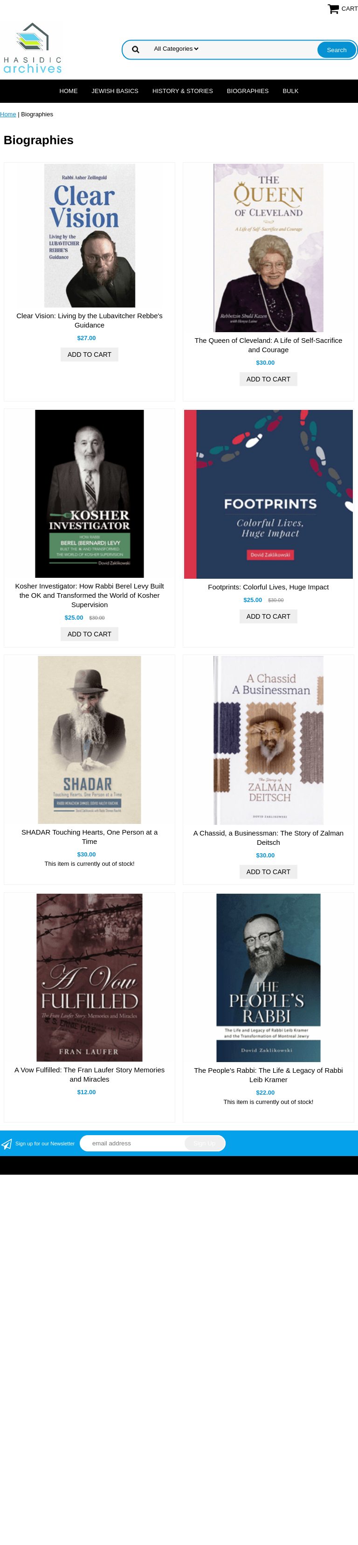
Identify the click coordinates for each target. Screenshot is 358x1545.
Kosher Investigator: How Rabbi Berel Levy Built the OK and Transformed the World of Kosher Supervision (89, 595)
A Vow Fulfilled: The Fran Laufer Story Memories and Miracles (89, 1074)
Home (69, 90)
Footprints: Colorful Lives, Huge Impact (268, 587)
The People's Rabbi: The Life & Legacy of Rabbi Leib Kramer (268, 1075)
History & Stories (182, 90)
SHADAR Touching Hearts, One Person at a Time (89, 836)
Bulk (290, 90)
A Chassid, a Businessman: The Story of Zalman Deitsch (268, 837)
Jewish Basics (115, 90)
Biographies (248, 90)
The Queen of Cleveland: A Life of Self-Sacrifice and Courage (268, 345)
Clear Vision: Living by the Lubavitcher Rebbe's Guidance (89, 320)
